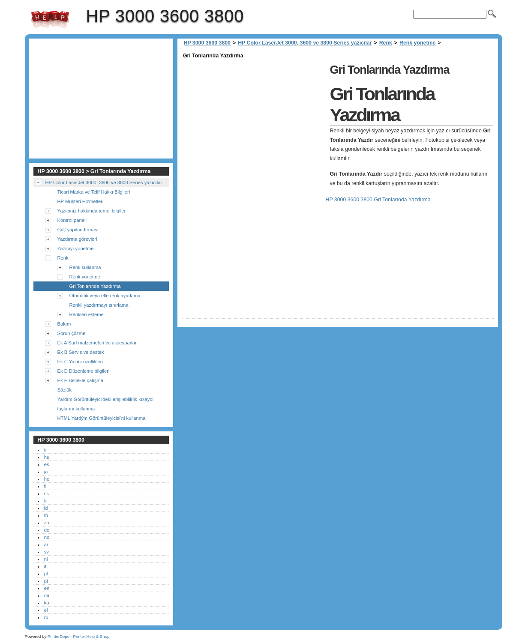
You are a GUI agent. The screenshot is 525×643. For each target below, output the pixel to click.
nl (46, 559)
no (46, 537)
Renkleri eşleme (86, 314)
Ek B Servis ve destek (80, 352)
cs (46, 493)
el (46, 610)
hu (46, 457)
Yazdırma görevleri (77, 239)
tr (45, 449)
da (46, 595)
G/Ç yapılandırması (78, 229)
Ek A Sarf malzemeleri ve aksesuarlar (97, 342)
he (46, 479)
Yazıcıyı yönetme (75, 248)
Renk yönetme (417, 43)
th (46, 515)
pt (46, 580)
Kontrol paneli (72, 220)
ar (46, 544)
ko (46, 602)
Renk (385, 43)
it (45, 566)
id (46, 508)
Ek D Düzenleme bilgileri (83, 371)
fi (45, 486)
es (46, 464)
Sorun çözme (71, 333)
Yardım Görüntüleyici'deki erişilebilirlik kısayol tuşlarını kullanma (105, 404)
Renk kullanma (85, 267)
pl (46, 573)
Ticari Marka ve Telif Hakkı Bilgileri (93, 191)
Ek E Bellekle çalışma (80, 380)
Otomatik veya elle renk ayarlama (105, 295)
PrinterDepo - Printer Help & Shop (79, 636)
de (46, 529)
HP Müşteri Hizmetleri (80, 201)
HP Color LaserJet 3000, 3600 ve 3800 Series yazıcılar (305, 43)
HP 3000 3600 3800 (50, 19)
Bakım (64, 323)
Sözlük (64, 389)
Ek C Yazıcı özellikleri (80, 361)
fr (45, 500)
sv (46, 551)
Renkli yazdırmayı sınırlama (99, 305)
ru (46, 617)
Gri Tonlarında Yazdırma (95, 286)
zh (46, 522)
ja (46, 471)
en (46, 588)
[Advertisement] (254, 121)
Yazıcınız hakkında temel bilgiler (91, 210)
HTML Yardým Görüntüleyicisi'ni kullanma (101, 418)
